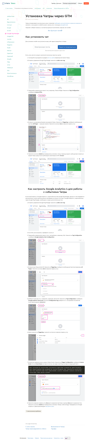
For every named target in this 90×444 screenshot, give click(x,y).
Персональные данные (46, 438)
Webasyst (10, 67)
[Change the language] (67, 439)
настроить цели (50, 407)
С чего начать (9, 8)
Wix (8, 70)
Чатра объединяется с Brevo (61, 8)
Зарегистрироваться (67, 47)
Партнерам (30, 438)
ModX (8, 47)
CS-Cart (9, 25)
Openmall (10, 56)
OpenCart (10, 53)
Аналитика (49, 8)
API (43, 8)
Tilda (8, 62)
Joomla (9, 39)
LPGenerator (10, 42)
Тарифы (53, 429)
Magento (9, 45)
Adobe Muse (10, 16)
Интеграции (38, 8)
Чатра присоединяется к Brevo (36, 429)
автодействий (64, 25)
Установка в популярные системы (24, 8)
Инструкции (23, 438)
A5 (8, 19)
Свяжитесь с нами (58, 438)
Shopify (9, 59)
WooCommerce (11, 73)
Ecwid (9, 30)
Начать (86, 3)
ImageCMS (10, 36)
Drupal (9, 27)
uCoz (8, 64)
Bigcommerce (11, 22)
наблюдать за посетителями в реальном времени (68, 23)
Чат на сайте (51, 57)
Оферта (37, 438)
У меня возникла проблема (33, 411)
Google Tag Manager (13, 33)
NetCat (9, 50)
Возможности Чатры (58, 427)
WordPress (10, 76)
